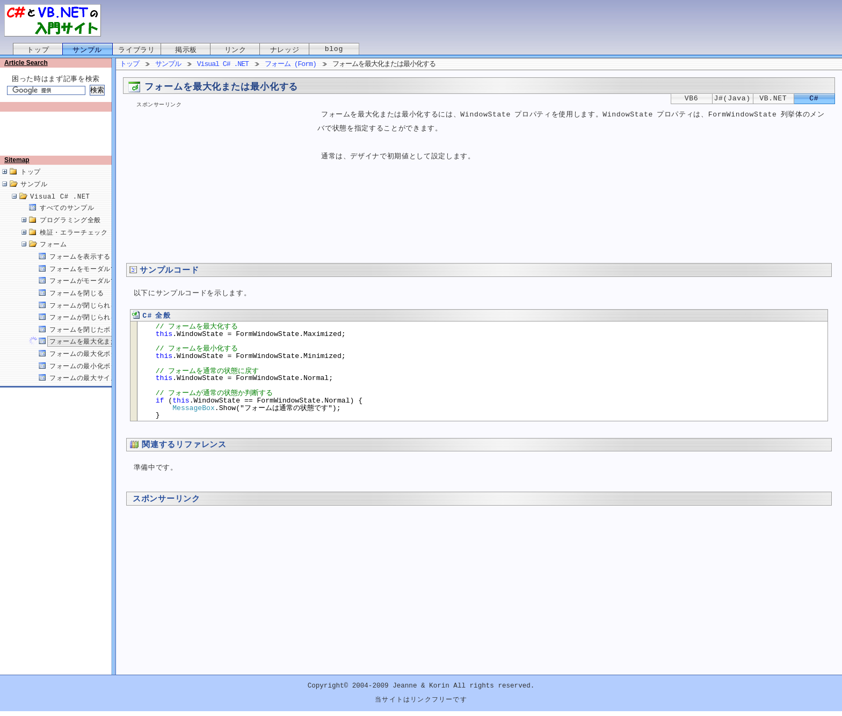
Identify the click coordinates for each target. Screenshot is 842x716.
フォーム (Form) (290, 64)
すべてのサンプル (67, 219)
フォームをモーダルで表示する (96, 280)
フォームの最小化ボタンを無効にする (107, 377)
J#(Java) (732, 99)
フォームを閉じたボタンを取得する (103, 341)
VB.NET (773, 99)
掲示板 (186, 50)
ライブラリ (136, 50)
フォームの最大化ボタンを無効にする (107, 365)
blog (334, 50)
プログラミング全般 (70, 231)
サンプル (87, 50)
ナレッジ (285, 50)
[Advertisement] (58, 138)
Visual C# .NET (60, 208)
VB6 (692, 99)
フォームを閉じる (76, 304)
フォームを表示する (80, 268)
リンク (235, 50)
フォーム (53, 255)
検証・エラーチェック (74, 244)
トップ (38, 50)
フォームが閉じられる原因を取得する (107, 328)
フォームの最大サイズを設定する (100, 389)
